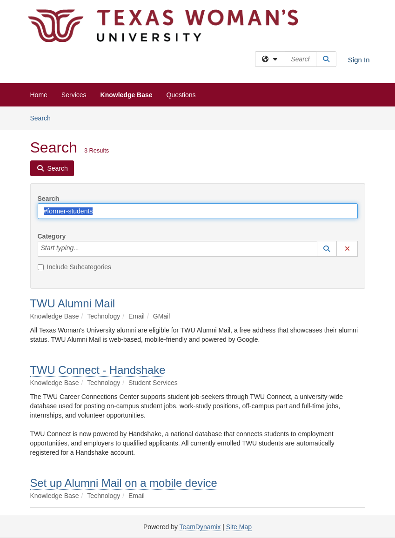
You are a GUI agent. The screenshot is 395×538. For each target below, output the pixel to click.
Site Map (239, 527)
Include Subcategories (75, 267)
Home (38, 95)
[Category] (84, 249)
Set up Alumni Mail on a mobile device (123, 483)
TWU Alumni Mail (72, 303)
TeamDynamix (200, 527)
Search (44, 117)
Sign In (359, 60)
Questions (181, 95)
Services (74, 95)
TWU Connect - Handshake (98, 370)
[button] (327, 249)
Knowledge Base (126, 95)
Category (52, 236)
